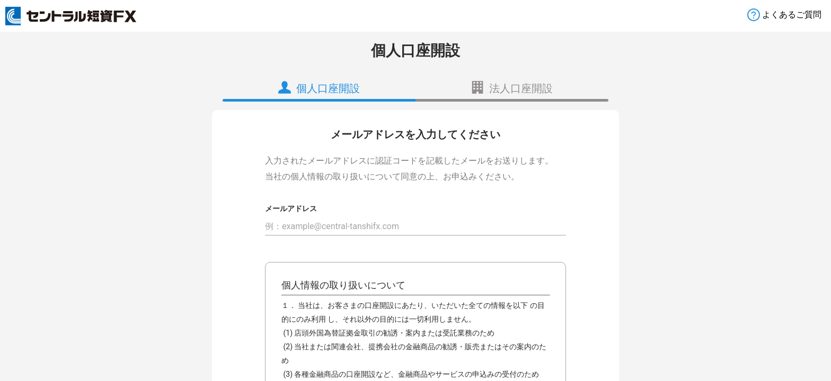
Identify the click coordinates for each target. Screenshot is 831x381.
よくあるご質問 (791, 15)
